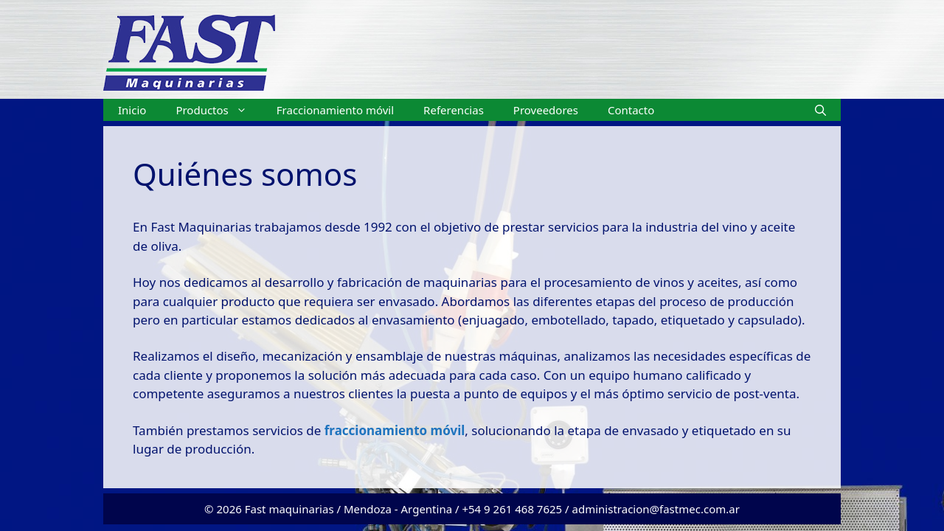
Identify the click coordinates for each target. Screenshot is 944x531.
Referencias (453, 110)
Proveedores (545, 110)
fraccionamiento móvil (393, 430)
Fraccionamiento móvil (335, 110)
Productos (218, 110)
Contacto (631, 110)
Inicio (132, 110)
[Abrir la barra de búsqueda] (820, 110)
